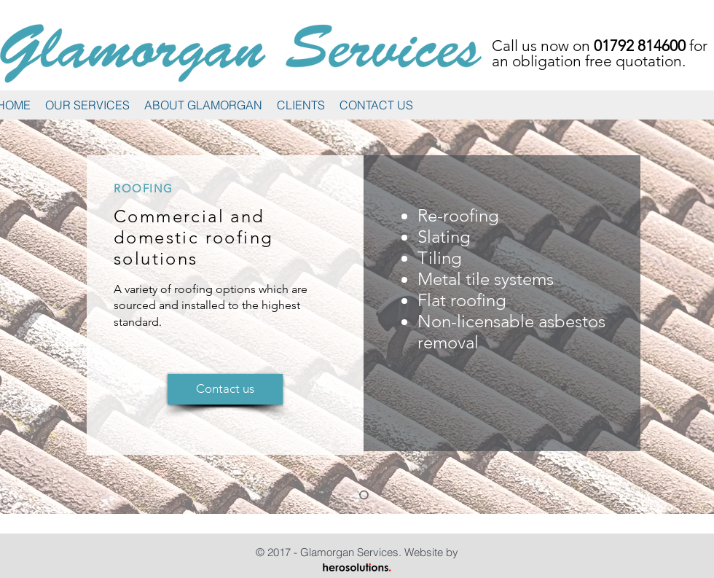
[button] (87, 105)
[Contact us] (225, 389)
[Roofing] (364, 495)
